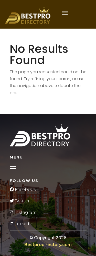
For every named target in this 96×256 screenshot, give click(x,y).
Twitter (20, 201)
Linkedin (22, 223)
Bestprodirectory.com (48, 244)
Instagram (23, 212)
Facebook (23, 189)
